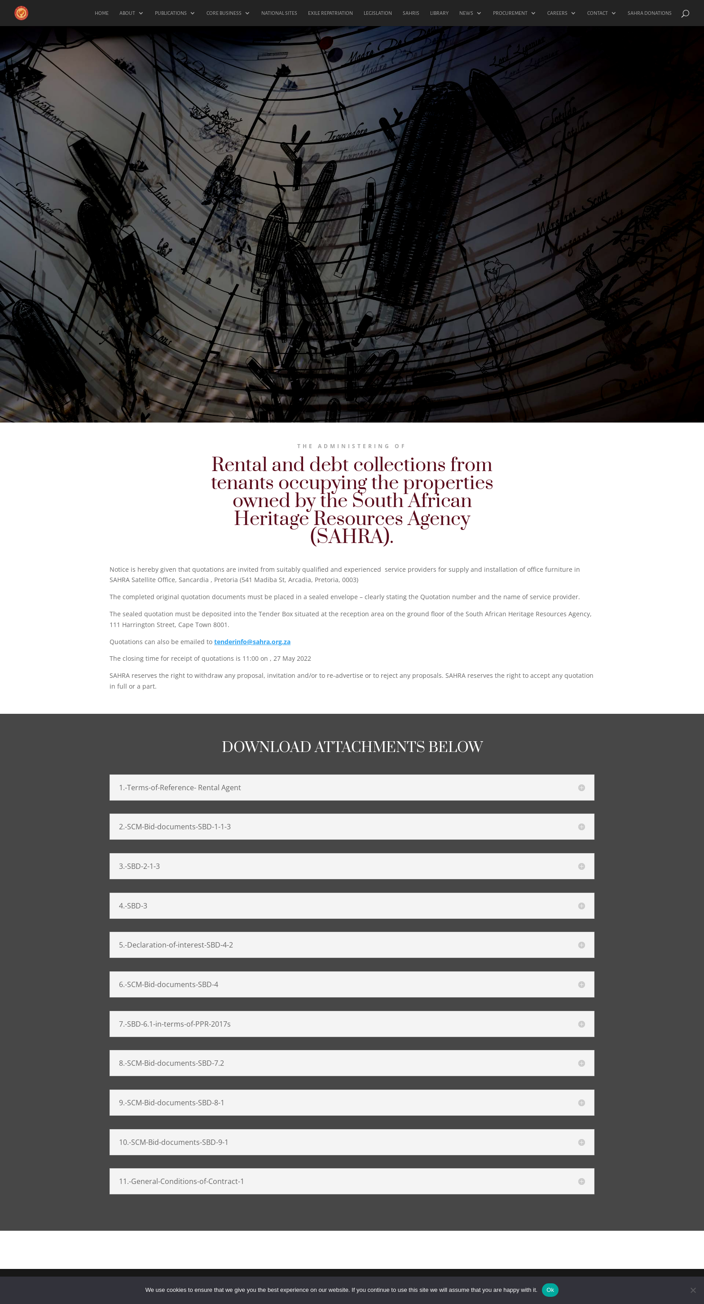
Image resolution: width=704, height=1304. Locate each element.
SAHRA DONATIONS (650, 13)
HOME (102, 13)
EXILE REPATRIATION (330, 13)
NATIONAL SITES (279, 13)
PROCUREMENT (510, 13)
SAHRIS (411, 13)
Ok (550, 1289)
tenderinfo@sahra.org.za (252, 641)
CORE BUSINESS (224, 13)
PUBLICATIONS (171, 13)
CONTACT (597, 13)
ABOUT (127, 13)
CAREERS (557, 13)
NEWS (466, 13)
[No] (692, 1290)
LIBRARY (439, 13)
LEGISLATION (378, 13)
